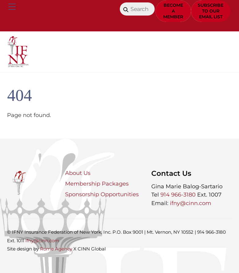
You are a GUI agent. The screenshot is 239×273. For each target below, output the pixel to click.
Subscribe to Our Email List (210, 11)
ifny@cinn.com (190, 203)
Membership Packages (97, 183)
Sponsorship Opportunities (102, 194)
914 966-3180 (178, 194)
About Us (77, 173)
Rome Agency (56, 249)
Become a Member (173, 11)
